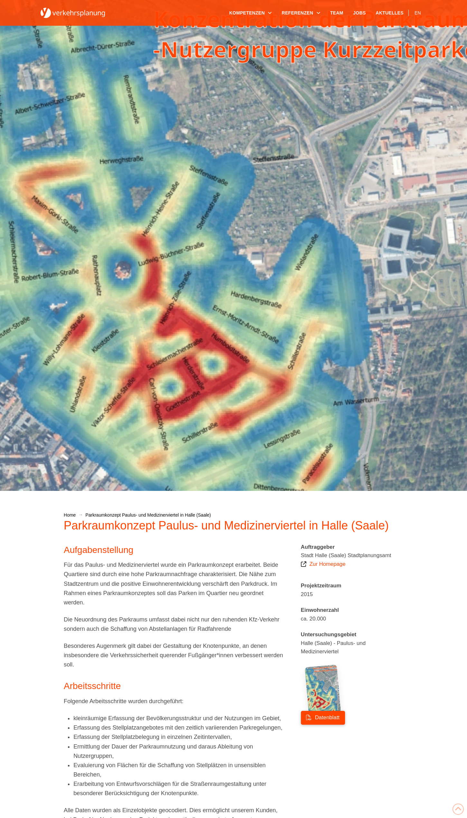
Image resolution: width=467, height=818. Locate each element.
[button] (14, 804)
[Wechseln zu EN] (417, 13)
